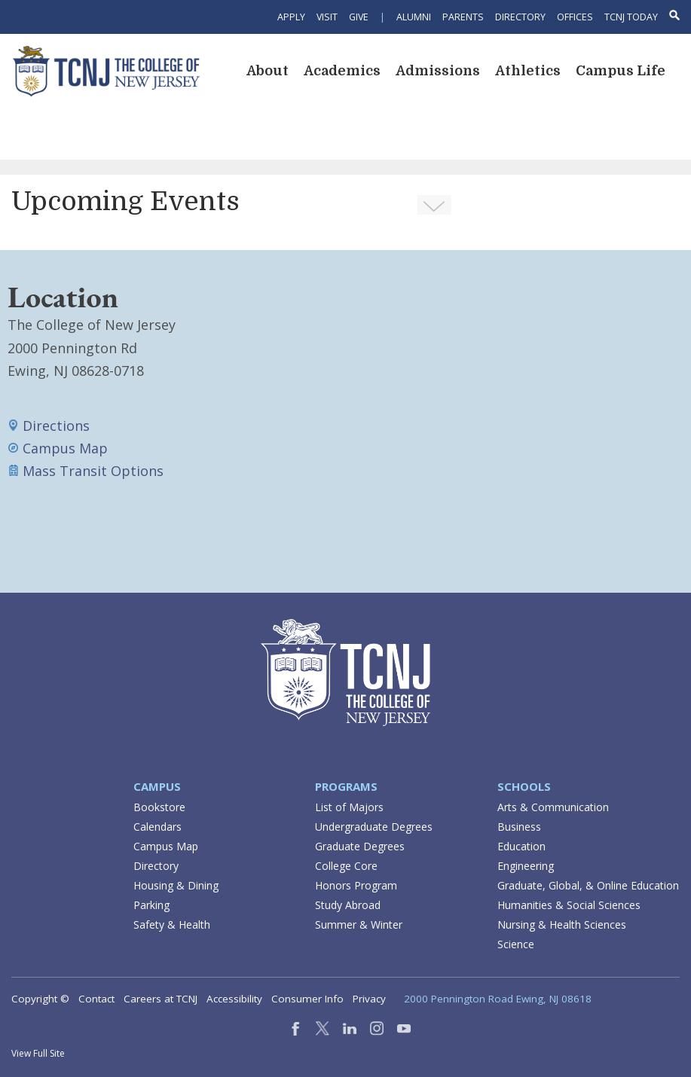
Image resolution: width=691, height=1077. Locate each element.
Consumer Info (307, 998)
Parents (463, 17)
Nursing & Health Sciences (561, 924)
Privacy (369, 998)
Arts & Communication (553, 807)
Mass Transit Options (93, 471)
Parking (151, 905)
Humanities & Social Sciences (569, 905)
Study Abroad (348, 905)
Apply (291, 17)
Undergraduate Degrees (374, 826)
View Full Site (38, 1053)
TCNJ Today (631, 17)
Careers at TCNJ (160, 998)
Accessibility (234, 998)
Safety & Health (171, 924)
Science (515, 944)
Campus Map (65, 448)
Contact (96, 998)
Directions (56, 425)
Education (521, 846)
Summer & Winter (358, 924)
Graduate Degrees (360, 846)
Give (358, 17)
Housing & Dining (176, 885)
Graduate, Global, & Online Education (588, 885)
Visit (327, 17)
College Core (346, 866)
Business (519, 826)
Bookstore (159, 807)
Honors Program (356, 885)
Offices (575, 17)
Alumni (413, 17)
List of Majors (349, 807)
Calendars (157, 826)
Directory (520, 17)
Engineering (525, 866)
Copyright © (40, 998)
